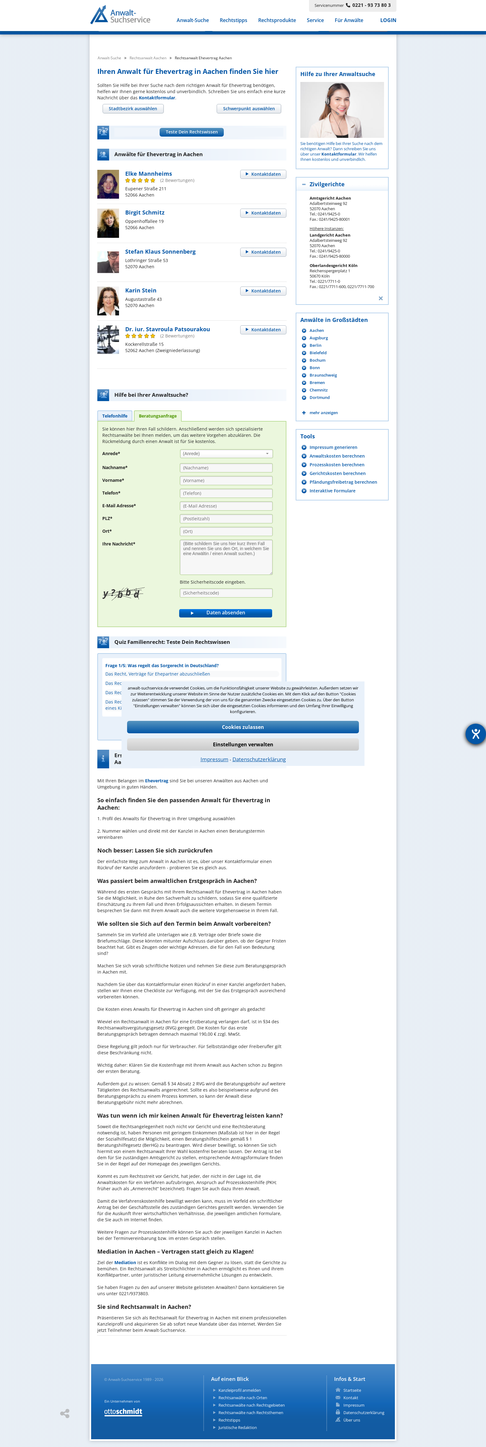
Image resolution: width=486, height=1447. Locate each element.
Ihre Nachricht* (118, 544)
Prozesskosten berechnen (337, 465)
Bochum (317, 360)
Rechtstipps (233, 21)
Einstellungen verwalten (243, 744)
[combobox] (226, 453)
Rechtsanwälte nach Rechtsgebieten (252, 1405)
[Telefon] (226, 493)
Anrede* (111, 453)
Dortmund (320, 397)
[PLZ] (226, 518)
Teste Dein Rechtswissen (192, 132)
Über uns (351, 1420)
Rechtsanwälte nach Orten (243, 1397)
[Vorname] (226, 480)
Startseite (352, 1390)
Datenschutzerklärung (259, 759)
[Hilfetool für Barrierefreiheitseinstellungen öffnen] (476, 734)
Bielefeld (318, 352)
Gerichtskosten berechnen (338, 473)
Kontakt (350, 1397)
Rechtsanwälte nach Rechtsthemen (251, 1412)
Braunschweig (323, 375)
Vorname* (113, 480)
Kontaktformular (157, 98)
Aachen (317, 330)
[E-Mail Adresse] (226, 506)
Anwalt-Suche (193, 21)
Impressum (214, 759)
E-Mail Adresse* (119, 506)
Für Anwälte (349, 21)
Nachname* (115, 467)
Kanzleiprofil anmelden (240, 1390)
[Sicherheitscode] (226, 593)
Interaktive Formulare (333, 491)
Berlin (315, 345)
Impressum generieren (333, 447)
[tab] (133, 108)
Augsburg (319, 338)
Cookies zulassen (243, 727)
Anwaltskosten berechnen (337, 456)
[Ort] (226, 531)
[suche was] (146, 39)
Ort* (107, 531)
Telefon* (111, 493)
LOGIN (388, 21)
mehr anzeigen (324, 412)
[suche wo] (260, 39)
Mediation (125, 1262)
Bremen (317, 382)
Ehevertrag (156, 781)
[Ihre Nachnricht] (226, 557)
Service (315, 21)
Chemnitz (319, 390)
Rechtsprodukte (277, 21)
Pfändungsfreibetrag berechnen (343, 482)
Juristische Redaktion (238, 1427)
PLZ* (107, 518)
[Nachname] (226, 468)
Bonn (315, 367)
